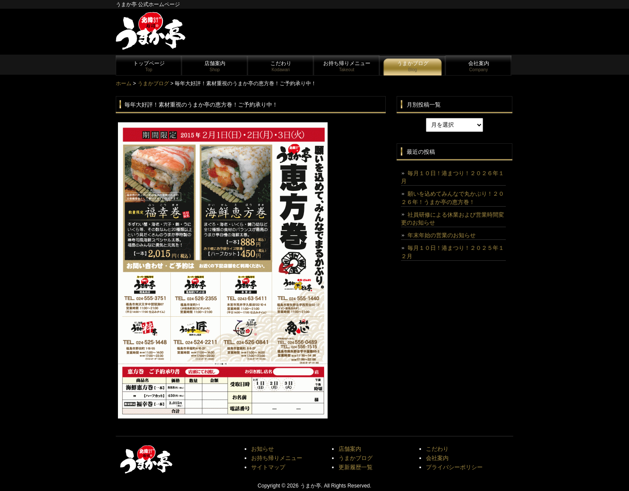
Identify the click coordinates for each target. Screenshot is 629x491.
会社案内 (478, 66)
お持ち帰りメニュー (346, 66)
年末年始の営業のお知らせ (442, 235)
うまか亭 (310, 486)
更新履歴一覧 (356, 467)
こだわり (280, 66)
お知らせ (262, 449)
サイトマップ (268, 467)
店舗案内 (214, 66)
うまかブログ (413, 66)
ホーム (123, 83)
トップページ (149, 66)
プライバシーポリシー (454, 467)
